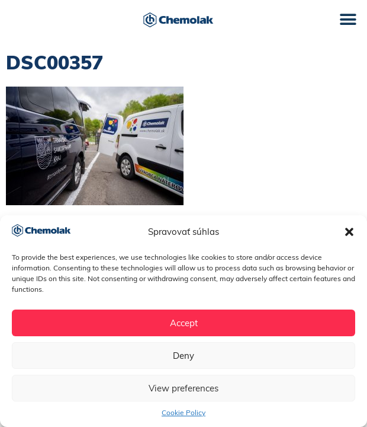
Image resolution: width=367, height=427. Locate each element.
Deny (183, 355)
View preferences (183, 388)
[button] (349, 232)
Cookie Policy (183, 412)
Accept (184, 323)
